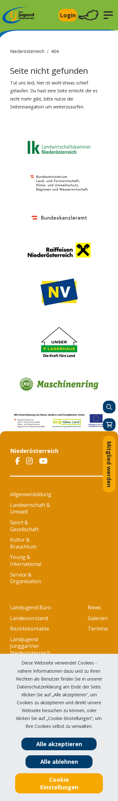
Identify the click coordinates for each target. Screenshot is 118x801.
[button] (108, 15)
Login (68, 15)
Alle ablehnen (59, 761)
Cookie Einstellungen (59, 783)
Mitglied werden (109, 464)
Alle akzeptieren (59, 744)
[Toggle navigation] (88, 15)
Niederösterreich (27, 51)
